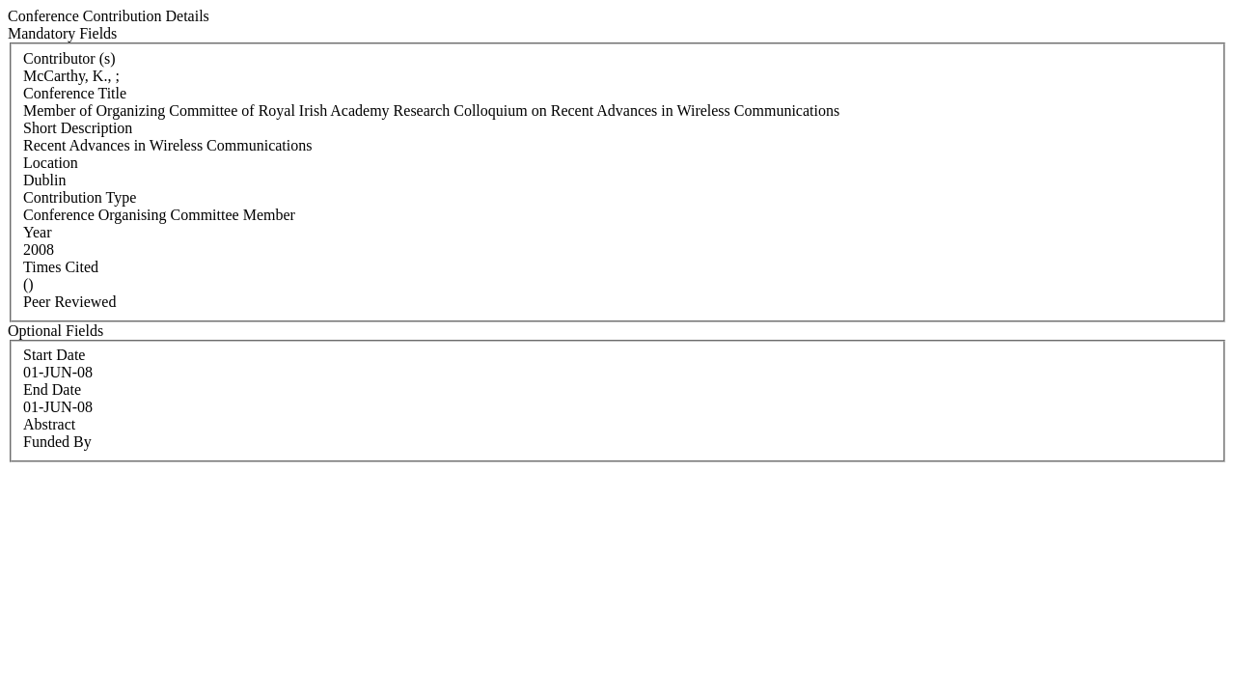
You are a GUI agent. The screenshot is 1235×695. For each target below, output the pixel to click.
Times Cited (60, 267)
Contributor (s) (69, 58)
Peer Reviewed (69, 301)
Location (50, 162)
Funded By (57, 441)
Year (37, 232)
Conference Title (74, 93)
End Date (52, 389)
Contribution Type (79, 197)
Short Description (77, 128)
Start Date (54, 355)
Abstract (49, 424)
